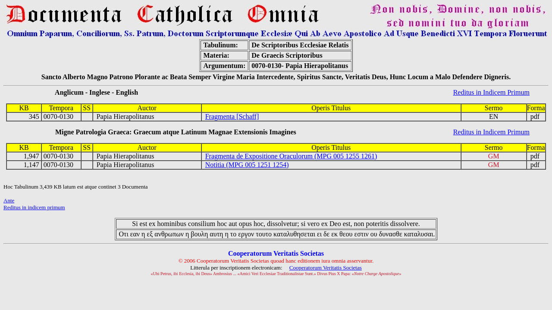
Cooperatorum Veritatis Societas (325, 267)
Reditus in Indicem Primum (491, 92)
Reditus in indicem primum (34, 207)
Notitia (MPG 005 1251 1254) (247, 164)
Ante (8, 200)
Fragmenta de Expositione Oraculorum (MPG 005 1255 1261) (291, 156)
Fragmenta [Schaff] (232, 116)
